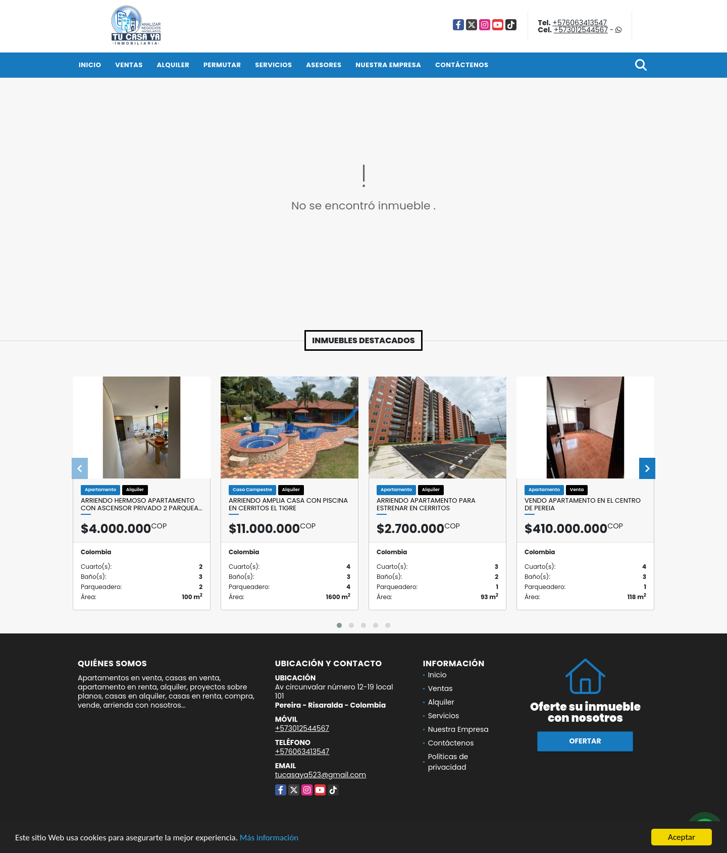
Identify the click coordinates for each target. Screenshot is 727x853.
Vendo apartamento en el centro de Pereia (583, 504)
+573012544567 (581, 30)
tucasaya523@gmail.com (320, 775)
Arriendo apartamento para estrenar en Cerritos (426, 504)
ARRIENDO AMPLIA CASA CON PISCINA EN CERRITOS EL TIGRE (288, 504)
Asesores (323, 65)
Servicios (273, 65)
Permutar (222, 65)
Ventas (129, 65)
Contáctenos (461, 65)
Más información (269, 838)
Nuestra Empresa (388, 65)
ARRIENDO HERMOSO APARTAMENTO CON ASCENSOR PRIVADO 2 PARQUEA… (141, 504)
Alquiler (173, 65)
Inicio (90, 65)
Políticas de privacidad (448, 762)
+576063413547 (579, 23)
